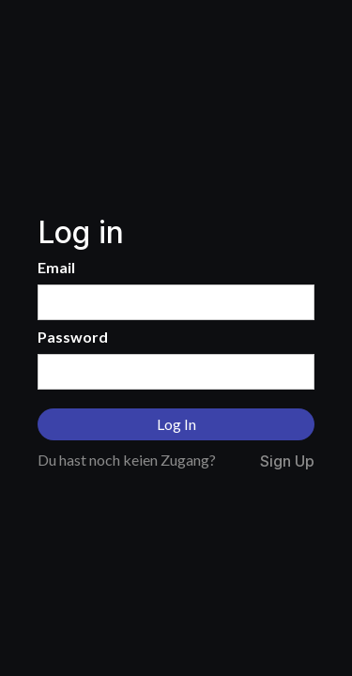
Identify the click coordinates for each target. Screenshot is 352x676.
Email (56, 267)
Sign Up (287, 461)
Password (73, 337)
